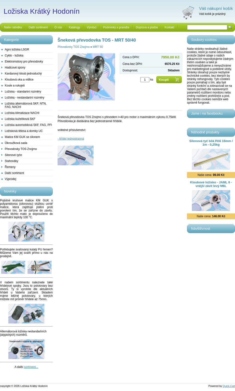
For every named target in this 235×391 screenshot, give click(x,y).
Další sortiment (38, 27)
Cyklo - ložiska (14, 55)
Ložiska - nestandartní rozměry (24, 97)
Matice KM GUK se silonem (22, 137)
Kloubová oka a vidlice (19, 79)
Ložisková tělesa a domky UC (24, 131)
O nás (58, 27)
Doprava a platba (147, 27)
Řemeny (10, 167)
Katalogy (74, 27)
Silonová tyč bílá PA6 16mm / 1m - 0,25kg (211, 142)
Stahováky (11, 161)
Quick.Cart (229, 386)
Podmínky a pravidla (116, 27)
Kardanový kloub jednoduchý (23, 73)
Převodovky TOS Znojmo (21, 149)
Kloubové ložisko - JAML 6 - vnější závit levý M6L (211, 184)
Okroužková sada (16, 143)
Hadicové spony (15, 67)
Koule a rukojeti (15, 85)
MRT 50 (98, 47)
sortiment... (31, 367)
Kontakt (169, 27)
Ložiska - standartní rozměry (23, 91)
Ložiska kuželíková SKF (20, 119)
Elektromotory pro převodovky (24, 61)
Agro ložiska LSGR (17, 49)
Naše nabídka (13, 27)
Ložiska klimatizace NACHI (22, 113)
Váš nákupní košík (216, 8)
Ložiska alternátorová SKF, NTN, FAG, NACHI (26, 105)
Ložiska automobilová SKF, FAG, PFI (28, 125)
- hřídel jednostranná (71, 138)
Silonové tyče (13, 155)
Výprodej (10, 179)
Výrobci (91, 27)
